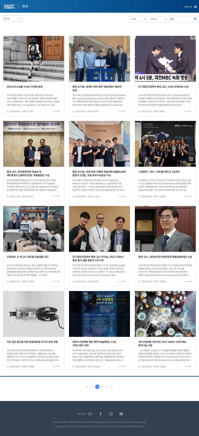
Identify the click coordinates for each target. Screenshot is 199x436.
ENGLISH (188, 6)
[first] (87, 387)
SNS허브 (81, 413)
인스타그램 (111, 414)
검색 (195, 19)
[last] (112, 387)
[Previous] (92, 387)
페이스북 (100, 414)
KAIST (9, 7)
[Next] (106, 387)
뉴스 (25, 6)
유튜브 (121, 414)
